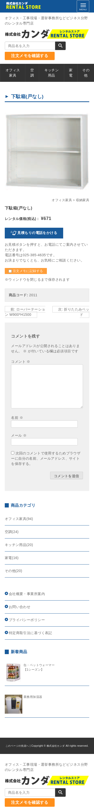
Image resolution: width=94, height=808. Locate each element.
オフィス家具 (62, 200)
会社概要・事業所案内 (27, 594)
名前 (17, 418)
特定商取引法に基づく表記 (30, 633)
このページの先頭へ (17, 745)
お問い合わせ (20, 607)
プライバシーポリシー (27, 620)
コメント (20, 362)
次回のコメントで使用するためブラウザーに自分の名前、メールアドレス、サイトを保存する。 (45, 458)
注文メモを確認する (29, 56)
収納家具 (82, 200)
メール (19, 435)
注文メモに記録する (26, 271)
